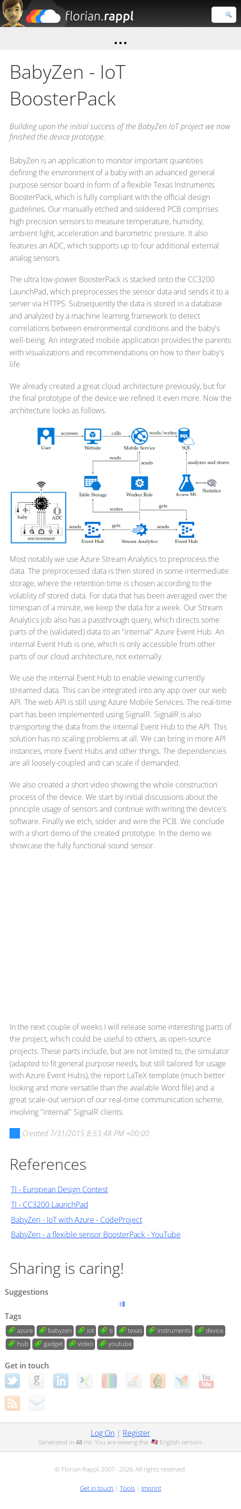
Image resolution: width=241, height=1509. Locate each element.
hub (23, 1343)
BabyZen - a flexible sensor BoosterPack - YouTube (96, 1234)
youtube (120, 1343)
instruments (174, 1330)
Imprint (151, 1488)
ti (111, 1330)
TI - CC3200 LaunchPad (49, 1204)
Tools (127, 1488)
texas (135, 1330)
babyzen (60, 1330)
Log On (103, 1433)
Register (136, 1433)
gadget (53, 1343)
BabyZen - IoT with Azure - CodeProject (76, 1220)
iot (90, 1330)
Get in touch (97, 1488)
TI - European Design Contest (59, 1189)
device (214, 1330)
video (85, 1343)
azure (25, 1330)
